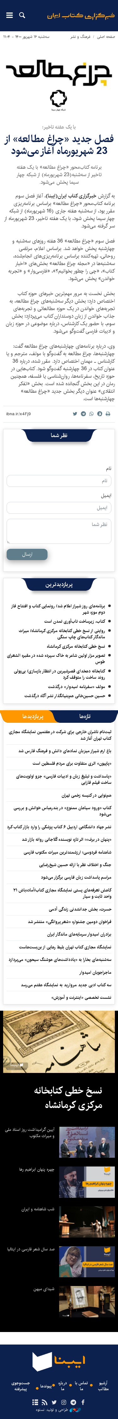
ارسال (27, 554)
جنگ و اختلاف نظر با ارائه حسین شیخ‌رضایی (75, 864)
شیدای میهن (43, 1288)
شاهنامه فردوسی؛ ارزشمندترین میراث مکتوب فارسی (67, 852)
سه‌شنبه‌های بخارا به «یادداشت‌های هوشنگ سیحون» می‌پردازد (59, 959)
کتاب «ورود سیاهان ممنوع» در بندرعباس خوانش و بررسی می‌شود (62, 811)
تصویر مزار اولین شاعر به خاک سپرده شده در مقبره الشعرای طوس (56, 658)
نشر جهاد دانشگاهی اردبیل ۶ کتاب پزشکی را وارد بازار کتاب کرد (59, 827)
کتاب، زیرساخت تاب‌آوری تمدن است (74, 621)
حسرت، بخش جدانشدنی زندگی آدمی (80, 909)
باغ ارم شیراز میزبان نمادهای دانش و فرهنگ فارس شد (64, 751)
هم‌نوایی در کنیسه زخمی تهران (85, 795)
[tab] (85, 716)
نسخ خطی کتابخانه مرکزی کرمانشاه (76, 646)
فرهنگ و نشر (80, 37)
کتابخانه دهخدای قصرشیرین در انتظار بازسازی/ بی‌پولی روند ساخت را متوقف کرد (59, 674)
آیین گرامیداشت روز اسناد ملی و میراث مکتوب (29, 1132)
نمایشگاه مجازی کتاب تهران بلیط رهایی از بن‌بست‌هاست (65, 947)
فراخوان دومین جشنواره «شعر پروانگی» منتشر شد (69, 921)
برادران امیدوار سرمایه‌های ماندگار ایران (79, 934)
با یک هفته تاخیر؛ (59, 127)
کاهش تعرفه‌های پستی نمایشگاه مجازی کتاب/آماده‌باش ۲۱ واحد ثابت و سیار (62, 893)
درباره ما (62, 1386)
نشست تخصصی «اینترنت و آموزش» (81, 997)
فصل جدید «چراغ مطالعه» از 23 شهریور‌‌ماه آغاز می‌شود (59, 145)
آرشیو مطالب (103, 1386)
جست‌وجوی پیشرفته (20, 1386)
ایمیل (106, 495)
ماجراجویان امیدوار (95, 972)
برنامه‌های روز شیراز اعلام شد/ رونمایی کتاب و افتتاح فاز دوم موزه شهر (58, 609)
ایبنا (81, 20)
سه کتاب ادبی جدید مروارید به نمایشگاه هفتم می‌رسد (66, 985)
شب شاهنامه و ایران (37, 1209)
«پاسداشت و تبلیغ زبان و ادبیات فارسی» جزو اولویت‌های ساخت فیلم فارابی (63, 779)
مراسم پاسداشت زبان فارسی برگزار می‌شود (76, 877)
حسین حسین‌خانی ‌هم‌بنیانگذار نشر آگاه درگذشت (65, 695)
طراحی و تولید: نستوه (58, 1410)
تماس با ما (81, 1386)
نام (108, 468)
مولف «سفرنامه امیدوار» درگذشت (76, 686)
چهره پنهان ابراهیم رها (36, 1169)
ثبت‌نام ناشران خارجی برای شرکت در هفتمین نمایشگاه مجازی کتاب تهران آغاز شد (60, 735)
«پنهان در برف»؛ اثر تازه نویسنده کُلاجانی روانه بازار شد (66, 839)
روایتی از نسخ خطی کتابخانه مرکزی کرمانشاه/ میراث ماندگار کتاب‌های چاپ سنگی (62, 634)
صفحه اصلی (106, 37)
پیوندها (46, 1386)
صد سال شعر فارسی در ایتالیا (30, 1249)
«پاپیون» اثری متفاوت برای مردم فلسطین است (72, 763)
